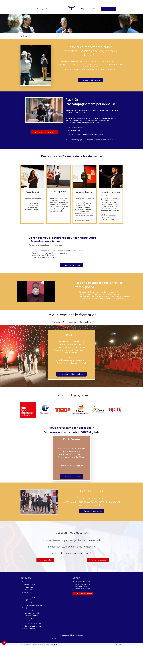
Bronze (74, 363)
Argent (82, 363)
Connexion (119, 644)
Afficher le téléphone (82, 589)
